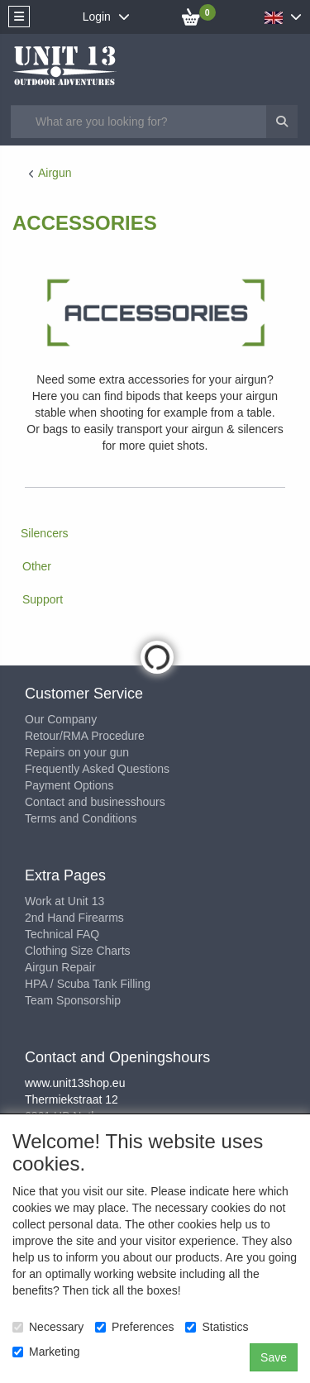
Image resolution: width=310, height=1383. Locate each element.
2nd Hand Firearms (74, 917)
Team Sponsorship (73, 1000)
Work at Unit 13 (64, 901)
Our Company (61, 719)
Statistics (216, 1326)
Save (273, 1357)
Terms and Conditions (80, 818)
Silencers (45, 533)
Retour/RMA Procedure (85, 735)
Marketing (45, 1351)
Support (42, 599)
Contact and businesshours (95, 801)
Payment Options (69, 785)
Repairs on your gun (77, 752)
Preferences (134, 1326)
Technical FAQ (62, 934)
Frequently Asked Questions (97, 768)
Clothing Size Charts (78, 950)
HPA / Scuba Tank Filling (87, 983)
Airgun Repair (60, 967)
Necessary (47, 1326)
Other (36, 566)
